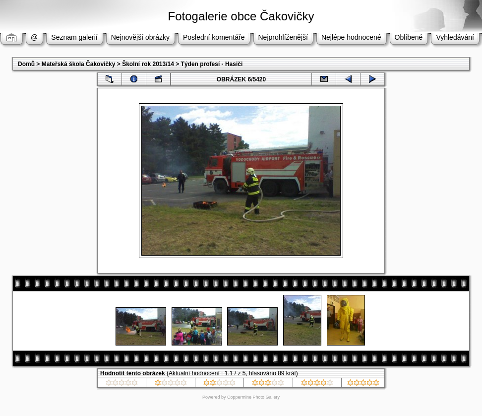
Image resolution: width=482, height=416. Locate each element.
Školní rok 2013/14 (148, 64)
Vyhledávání (455, 37)
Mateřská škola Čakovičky (79, 64)
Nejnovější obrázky (140, 37)
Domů (26, 64)
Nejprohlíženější (283, 37)
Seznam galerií (74, 37)
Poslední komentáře (214, 37)
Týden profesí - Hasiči (212, 64)
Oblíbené (409, 37)
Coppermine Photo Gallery (253, 397)
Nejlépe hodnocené (351, 37)
